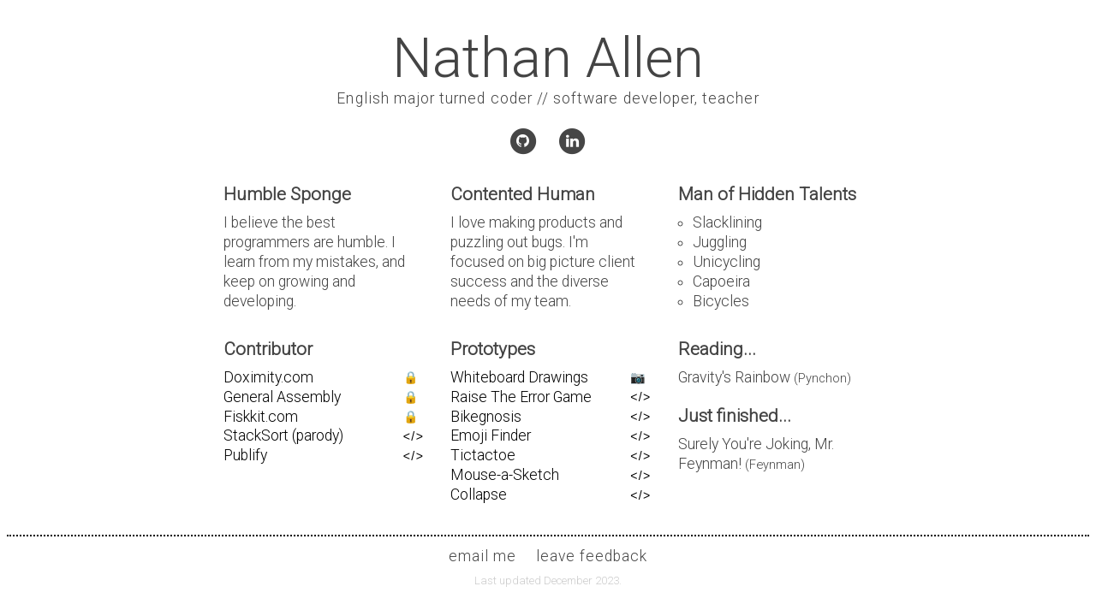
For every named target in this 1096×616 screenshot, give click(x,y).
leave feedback (592, 556)
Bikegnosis (485, 416)
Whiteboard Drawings (519, 377)
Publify (245, 455)
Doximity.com (268, 377)
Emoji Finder (490, 435)
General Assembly (282, 397)
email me (482, 556)
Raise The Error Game (521, 397)
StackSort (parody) (283, 435)
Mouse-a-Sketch (504, 474)
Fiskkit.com (260, 416)
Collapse (478, 494)
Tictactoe (482, 455)
